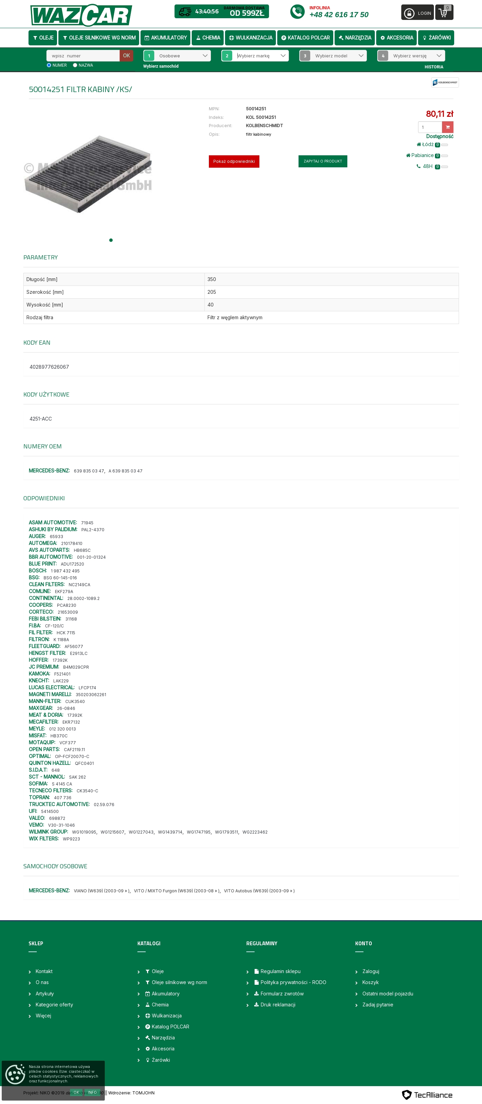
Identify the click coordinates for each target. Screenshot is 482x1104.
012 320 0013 (62, 729)
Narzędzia (354, 38)
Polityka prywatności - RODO (290, 982)
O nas (42, 982)
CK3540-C (87, 790)
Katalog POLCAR (305, 38)
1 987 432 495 (65, 570)
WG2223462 (255, 832)
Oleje (43, 38)
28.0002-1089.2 (83, 598)
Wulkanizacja (250, 38)
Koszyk (370, 982)
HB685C (82, 550)
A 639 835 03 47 (126, 470)
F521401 (62, 674)
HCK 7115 (66, 632)
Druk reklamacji (274, 1004)
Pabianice (427, 155)
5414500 (50, 811)
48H (432, 166)
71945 (87, 522)
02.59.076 (104, 804)
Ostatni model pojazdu (387, 993)
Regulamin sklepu (277, 971)
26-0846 (66, 708)
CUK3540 (75, 701)
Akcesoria (396, 38)
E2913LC (79, 653)
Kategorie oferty (54, 1004)
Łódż (432, 144)
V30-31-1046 (61, 825)
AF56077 (74, 646)
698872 (57, 818)
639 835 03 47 (89, 470)
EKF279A (64, 591)
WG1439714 (170, 832)
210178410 (71, 543)
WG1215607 (112, 832)
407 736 (62, 797)
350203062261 (91, 694)
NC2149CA (79, 584)
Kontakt (44, 971)
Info (92, 1092)
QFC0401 (84, 763)
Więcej (43, 1015)
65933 (56, 536)
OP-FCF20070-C (72, 756)
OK (126, 55)
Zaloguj (370, 971)
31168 (71, 619)
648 (56, 770)
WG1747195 (199, 832)
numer (60, 65)
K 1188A (61, 639)
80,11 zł (439, 114)
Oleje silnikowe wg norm (99, 38)
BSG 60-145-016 (60, 577)
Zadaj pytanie (377, 1004)
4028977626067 (49, 367)
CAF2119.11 (74, 749)
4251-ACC (41, 419)
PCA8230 (66, 605)
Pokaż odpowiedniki (234, 161)
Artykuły (45, 993)
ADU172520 (72, 564)
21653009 (68, 612)
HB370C (59, 735)
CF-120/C (54, 625)
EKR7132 (71, 722)
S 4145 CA (62, 784)
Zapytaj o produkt (323, 161)
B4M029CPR (76, 667)
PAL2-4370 (92, 529)
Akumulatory (165, 38)
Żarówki (436, 38)
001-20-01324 (91, 557)
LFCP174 (87, 687)
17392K (60, 660)
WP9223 (71, 838)
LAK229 (61, 680)
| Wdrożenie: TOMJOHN (130, 1092)
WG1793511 (226, 832)
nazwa (86, 65)
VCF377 (67, 742)
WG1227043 (141, 832)
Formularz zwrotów (279, 993)
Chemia (207, 38)
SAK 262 (77, 777)
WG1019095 (84, 832)
